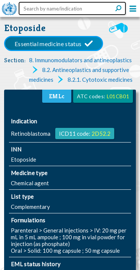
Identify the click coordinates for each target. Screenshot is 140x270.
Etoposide (25, 28)
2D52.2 (101, 133)
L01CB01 (118, 96)
